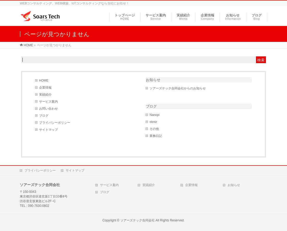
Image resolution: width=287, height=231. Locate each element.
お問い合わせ (48, 108)
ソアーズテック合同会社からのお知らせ (177, 88)
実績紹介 (45, 94)
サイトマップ (48, 129)
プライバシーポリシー (54, 122)
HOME (43, 80)
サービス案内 (48, 101)
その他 (154, 129)
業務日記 (155, 136)
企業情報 (45, 87)
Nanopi (154, 115)
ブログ (43, 115)
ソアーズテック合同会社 (137, 220)
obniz (153, 122)
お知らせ (153, 80)
